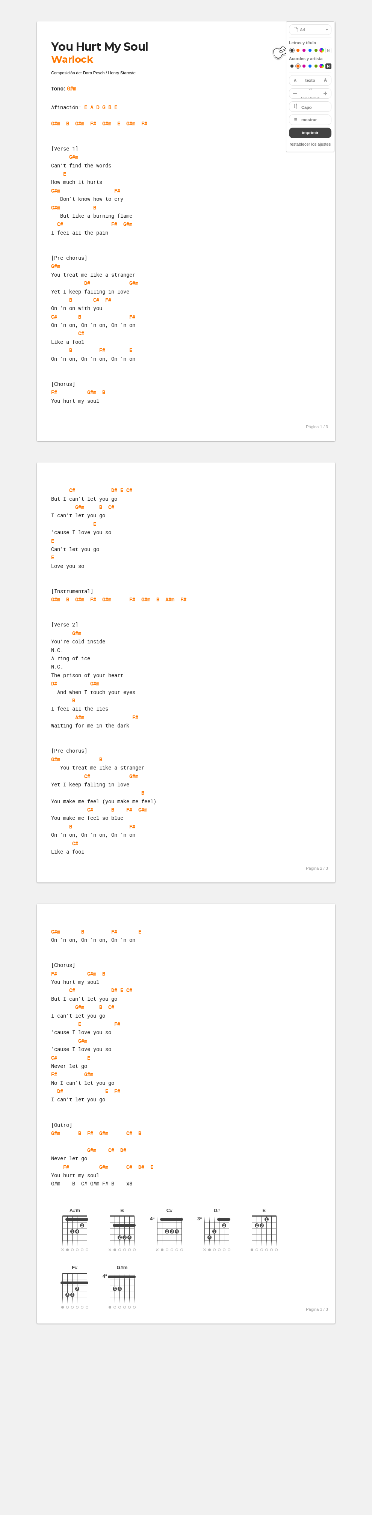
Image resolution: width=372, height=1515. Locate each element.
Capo (306, 107)
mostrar (309, 119)
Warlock (72, 59)
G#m (71, 88)
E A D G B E (100, 107)
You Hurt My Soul (99, 47)
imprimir (310, 132)
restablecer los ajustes (310, 144)
